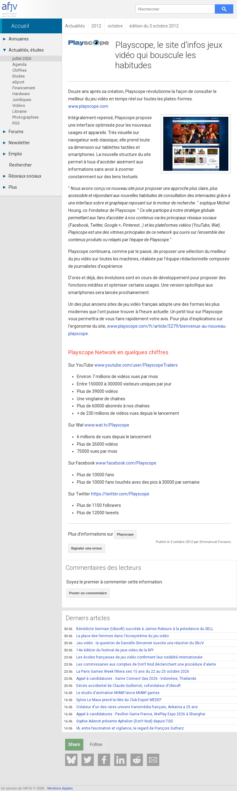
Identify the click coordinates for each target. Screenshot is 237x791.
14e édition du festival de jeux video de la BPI (108, 650)
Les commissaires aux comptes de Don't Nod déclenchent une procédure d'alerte (140, 664)
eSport (18, 82)
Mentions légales (60, 788)
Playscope (125, 534)
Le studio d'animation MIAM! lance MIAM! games (112, 693)
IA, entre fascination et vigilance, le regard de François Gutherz (124, 728)
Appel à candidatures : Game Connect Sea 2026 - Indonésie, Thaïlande (130, 678)
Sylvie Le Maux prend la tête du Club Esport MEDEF (112, 700)
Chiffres (19, 70)
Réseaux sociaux (22, 176)
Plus (10, 187)
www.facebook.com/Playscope (126, 463)
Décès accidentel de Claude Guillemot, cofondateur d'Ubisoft (122, 686)
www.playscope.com (88, 106)
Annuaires (16, 38)
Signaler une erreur (86, 548)
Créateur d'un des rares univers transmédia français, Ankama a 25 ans (131, 707)
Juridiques (21, 99)
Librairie (19, 111)
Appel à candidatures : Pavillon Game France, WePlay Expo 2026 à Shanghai (134, 714)
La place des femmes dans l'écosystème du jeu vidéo (116, 636)
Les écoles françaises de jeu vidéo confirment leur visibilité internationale (133, 657)
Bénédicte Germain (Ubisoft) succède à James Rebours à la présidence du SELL (138, 629)
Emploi (12, 153)
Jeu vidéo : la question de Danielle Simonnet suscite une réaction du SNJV (134, 643)
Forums (13, 131)
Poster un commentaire (88, 593)
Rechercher (20, 164)
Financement (23, 88)
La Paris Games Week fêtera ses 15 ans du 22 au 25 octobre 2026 (126, 671)
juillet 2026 (21, 58)
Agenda (19, 64)
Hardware (21, 93)
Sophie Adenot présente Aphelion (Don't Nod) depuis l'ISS (118, 721)
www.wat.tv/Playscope (107, 425)
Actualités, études (23, 50)
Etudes (18, 76)
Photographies (25, 117)
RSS (16, 123)
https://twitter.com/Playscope (120, 493)
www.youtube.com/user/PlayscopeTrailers (136, 365)
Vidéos (18, 105)
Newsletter (16, 142)
